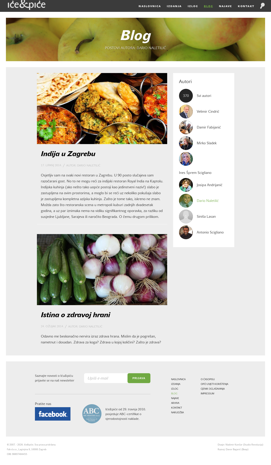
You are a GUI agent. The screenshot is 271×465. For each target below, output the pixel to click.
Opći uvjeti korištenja (214, 384)
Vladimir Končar (233, 445)
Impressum (207, 394)
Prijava (138, 378)
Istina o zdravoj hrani (75, 315)
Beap (245, 450)
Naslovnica (144, 12)
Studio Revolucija (253, 445)
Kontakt (240, 12)
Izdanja (168, 12)
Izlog (187, 12)
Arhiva (175, 403)
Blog (202, 12)
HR (255, 3)
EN (262, 3)
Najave (219, 12)
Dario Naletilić (88, 165)
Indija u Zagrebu (68, 154)
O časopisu (208, 380)
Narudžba (177, 413)
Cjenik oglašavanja (213, 389)
